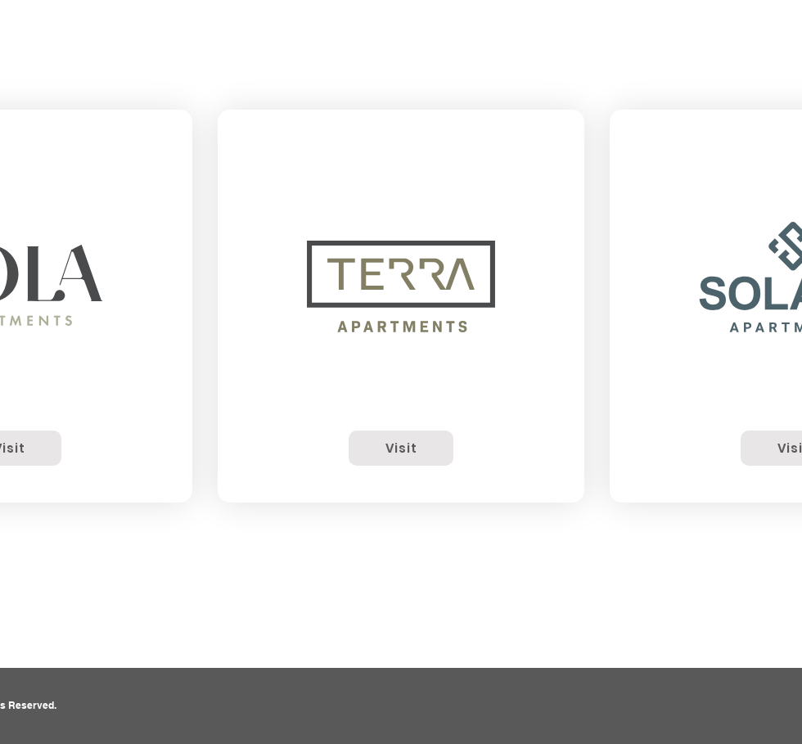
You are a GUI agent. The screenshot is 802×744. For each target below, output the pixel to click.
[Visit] (401, 448)
